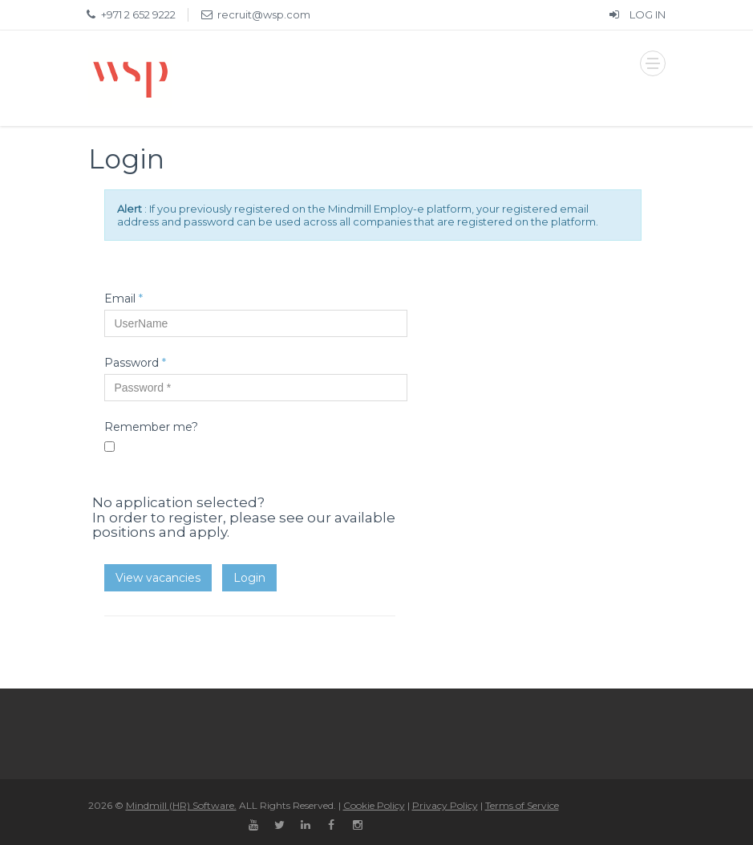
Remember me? (151, 427)
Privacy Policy (445, 805)
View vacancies (157, 578)
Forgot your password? (152, 472)
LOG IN (636, 14)
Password (135, 362)
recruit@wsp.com (263, 14)
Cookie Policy (374, 805)
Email (123, 298)
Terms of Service (522, 805)
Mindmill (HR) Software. (181, 805)
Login (249, 578)
